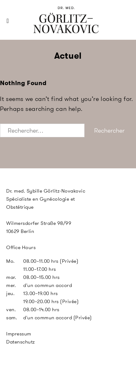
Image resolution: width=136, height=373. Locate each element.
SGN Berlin (45, 31)
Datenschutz (20, 341)
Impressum (18, 333)
